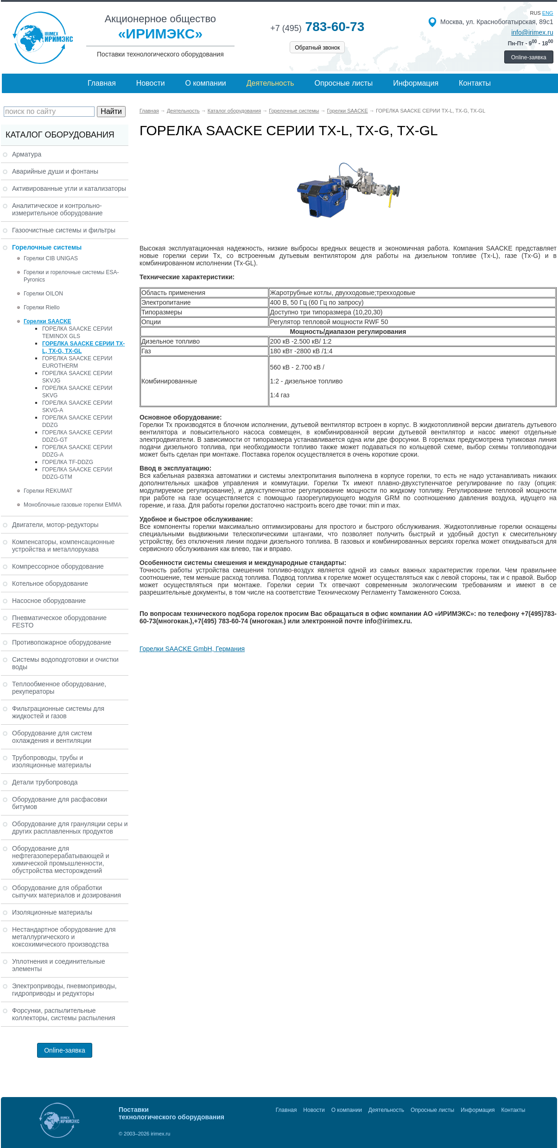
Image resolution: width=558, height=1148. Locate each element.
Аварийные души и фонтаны (55, 171)
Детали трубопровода (45, 782)
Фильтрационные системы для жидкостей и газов (58, 712)
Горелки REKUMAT (48, 491)
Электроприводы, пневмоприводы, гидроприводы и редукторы (64, 989)
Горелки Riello (42, 307)
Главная (102, 83)
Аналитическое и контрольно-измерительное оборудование (57, 209)
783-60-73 (317, 26)
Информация (415, 83)
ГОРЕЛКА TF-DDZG (67, 462)
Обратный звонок (317, 47)
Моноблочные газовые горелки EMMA (72, 505)
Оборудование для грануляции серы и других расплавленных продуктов (70, 827)
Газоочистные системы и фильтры (63, 230)
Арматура (26, 154)
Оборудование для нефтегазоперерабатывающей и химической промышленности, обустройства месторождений (60, 859)
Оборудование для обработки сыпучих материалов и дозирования (66, 891)
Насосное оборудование (49, 600)
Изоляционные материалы (52, 912)
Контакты (475, 83)
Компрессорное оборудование (58, 566)
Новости (150, 83)
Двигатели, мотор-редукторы (55, 524)
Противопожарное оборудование (61, 642)
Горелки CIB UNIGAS (51, 258)
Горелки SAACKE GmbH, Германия (192, 648)
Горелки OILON (43, 293)
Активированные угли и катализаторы (69, 188)
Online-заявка (528, 57)
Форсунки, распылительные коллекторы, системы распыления (63, 1014)
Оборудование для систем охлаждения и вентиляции (52, 736)
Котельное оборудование (50, 583)
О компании (205, 83)
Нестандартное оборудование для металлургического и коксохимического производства (64, 937)
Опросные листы (344, 83)
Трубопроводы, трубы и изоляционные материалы (51, 761)
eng (547, 13)
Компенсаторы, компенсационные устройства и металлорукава (63, 545)
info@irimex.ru (532, 32)
